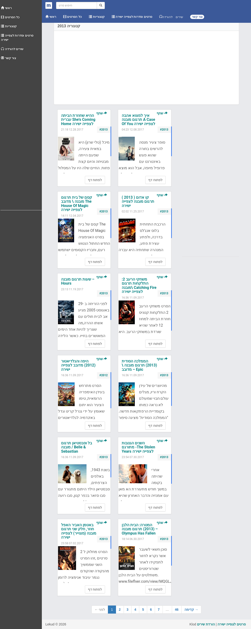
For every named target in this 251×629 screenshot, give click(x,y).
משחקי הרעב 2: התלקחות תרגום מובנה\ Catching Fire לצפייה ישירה (139, 285)
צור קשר (8, 58)
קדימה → (191, 609)
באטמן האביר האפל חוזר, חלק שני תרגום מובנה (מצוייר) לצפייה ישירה (78, 531)
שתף (101, 113)
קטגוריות (9, 26)
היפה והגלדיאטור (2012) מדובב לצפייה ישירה (78, 365)
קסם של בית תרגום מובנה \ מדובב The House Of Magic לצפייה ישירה (76, 203)
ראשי (6, 8)
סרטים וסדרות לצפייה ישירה (17, 38)
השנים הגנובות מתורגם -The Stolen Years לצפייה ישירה (138, 447)
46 (177, 609)
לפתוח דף (95, 180)
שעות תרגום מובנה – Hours (77, 281)
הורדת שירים (206, 624)
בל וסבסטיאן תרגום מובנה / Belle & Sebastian (76, 447)
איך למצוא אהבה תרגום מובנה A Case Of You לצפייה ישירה (138, 119)
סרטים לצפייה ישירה (231, 624)
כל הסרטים (10, 17)
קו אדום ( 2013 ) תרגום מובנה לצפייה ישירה (138, 201)
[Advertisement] (21, 134)
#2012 (103, 375)
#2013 (103, 129)
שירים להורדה (12, 49)
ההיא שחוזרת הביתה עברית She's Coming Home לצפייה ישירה (78, 119)
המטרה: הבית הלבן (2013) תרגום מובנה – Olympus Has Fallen (140, 529)
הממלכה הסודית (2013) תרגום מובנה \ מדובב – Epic (139, 365)
